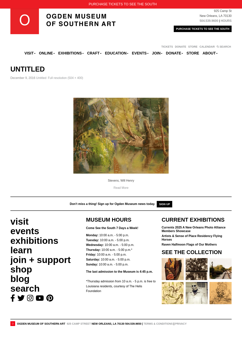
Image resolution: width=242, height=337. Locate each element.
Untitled (41, 78)
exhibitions (34, 241)
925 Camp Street (79, 323)
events (24, 231)
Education (116, 53)
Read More (120, 187)
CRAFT (94, 53)
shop (21, 269)
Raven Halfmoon (189, 244)
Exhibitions (71, 53)
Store (193, 53)
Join (157, 53)
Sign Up (164, 204)
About (210, 53)
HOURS (226, 20)
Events (140, 53)
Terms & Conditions (158, 323)
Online (47, 53)
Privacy (181, 323)
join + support (40, 260)
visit (19, 222)
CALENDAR (207, 46)
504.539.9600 (209, 20)
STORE (192, 46)
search (25, 288)
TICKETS (167, 46)
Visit (30, 53)
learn (21, 250)
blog (19, 279)
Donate (174, 53)
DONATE (180, 46)
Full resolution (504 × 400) (65, 78)
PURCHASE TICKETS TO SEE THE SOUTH (202, 28)
